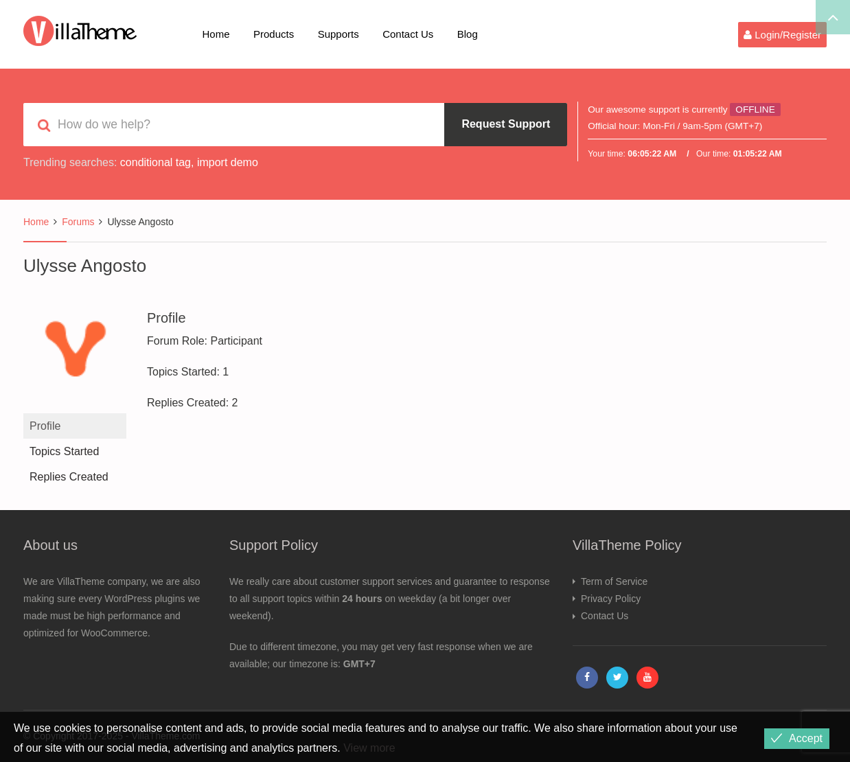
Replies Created (69, 477)
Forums (78, 221)
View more (369, 748)
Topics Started (64, 451)
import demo (227, 162)
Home (216, 34)
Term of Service (614, 581)
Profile (45, 426)
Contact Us (407, 34)
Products (273, 34)
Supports (338, 34)
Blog (467, 34)
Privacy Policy (611, 598)
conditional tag (155, 162)
